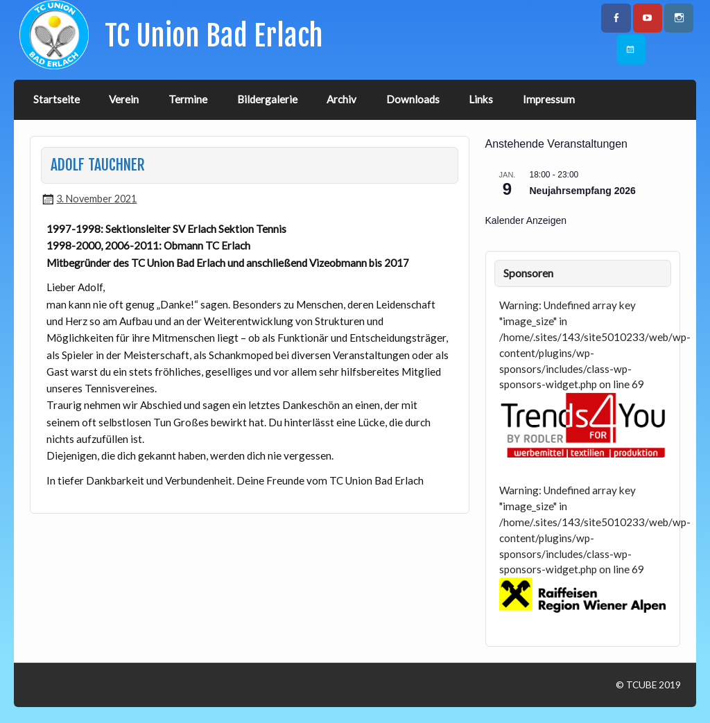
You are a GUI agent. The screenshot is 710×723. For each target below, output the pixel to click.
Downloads (413, 99)
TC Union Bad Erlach (214, 35)
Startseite (56, 99)
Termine (187, 99)
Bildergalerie (267, 99)
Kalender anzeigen (526, 220)
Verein (124, 99)
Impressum (549, 99)
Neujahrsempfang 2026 (583, 190)
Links (481, 99)
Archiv (341, 99)
